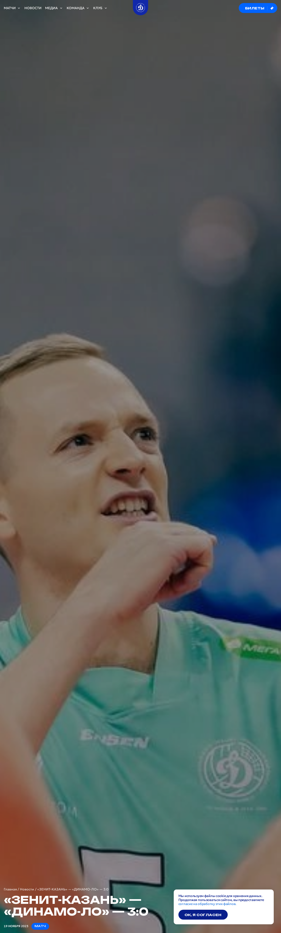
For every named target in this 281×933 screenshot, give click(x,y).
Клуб (100, 8)
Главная (10, 889)
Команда (78, 8)
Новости (33, 8)
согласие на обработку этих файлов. (207, 904)
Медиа (54, 8)
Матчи (12, 8)
